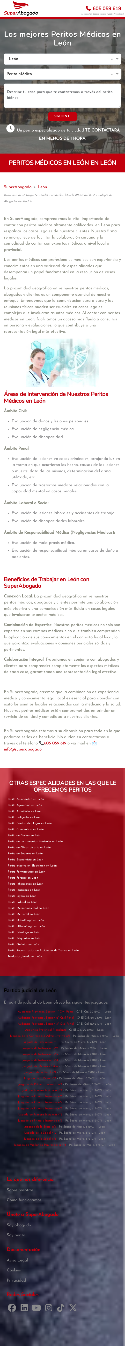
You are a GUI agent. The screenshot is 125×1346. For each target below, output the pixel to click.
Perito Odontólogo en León (26, 920)
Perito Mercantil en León (24, 914)
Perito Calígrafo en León (24, 817)
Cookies (14, 1270)
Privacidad (16, 1280)
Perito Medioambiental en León (28, 908)
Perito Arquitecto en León (25, 811)
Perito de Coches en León (24, 835)
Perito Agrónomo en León (25, 805)
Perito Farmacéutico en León (26, 871)
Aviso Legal (119, 14)
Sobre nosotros (20, 1190)
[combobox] (58, 59)
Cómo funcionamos (24, 1200)
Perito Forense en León (23, 877)
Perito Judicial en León (22, 902)
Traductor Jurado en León (25, 956)
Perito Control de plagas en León (30, 823)
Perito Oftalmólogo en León (26, 926)
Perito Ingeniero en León (24, 890)
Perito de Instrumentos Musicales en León (35, 841)
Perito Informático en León (26, 883)
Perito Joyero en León (22, 896)
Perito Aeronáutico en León (26, 799)
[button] (113, 59)
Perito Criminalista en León (26, 829)
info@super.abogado (23, 749)
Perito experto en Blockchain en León (32, 865)
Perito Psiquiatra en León (24, 938)
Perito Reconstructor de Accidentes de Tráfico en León (43, 950)
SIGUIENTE (63, 116)
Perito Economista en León (25, 859)
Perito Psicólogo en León (24, 932)
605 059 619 (103, 8)
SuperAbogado (17, 187)
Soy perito (16, 1235)
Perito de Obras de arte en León (29, 847)
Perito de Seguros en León (25, 853)
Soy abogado (19, 1225)
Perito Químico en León (23, 944)
